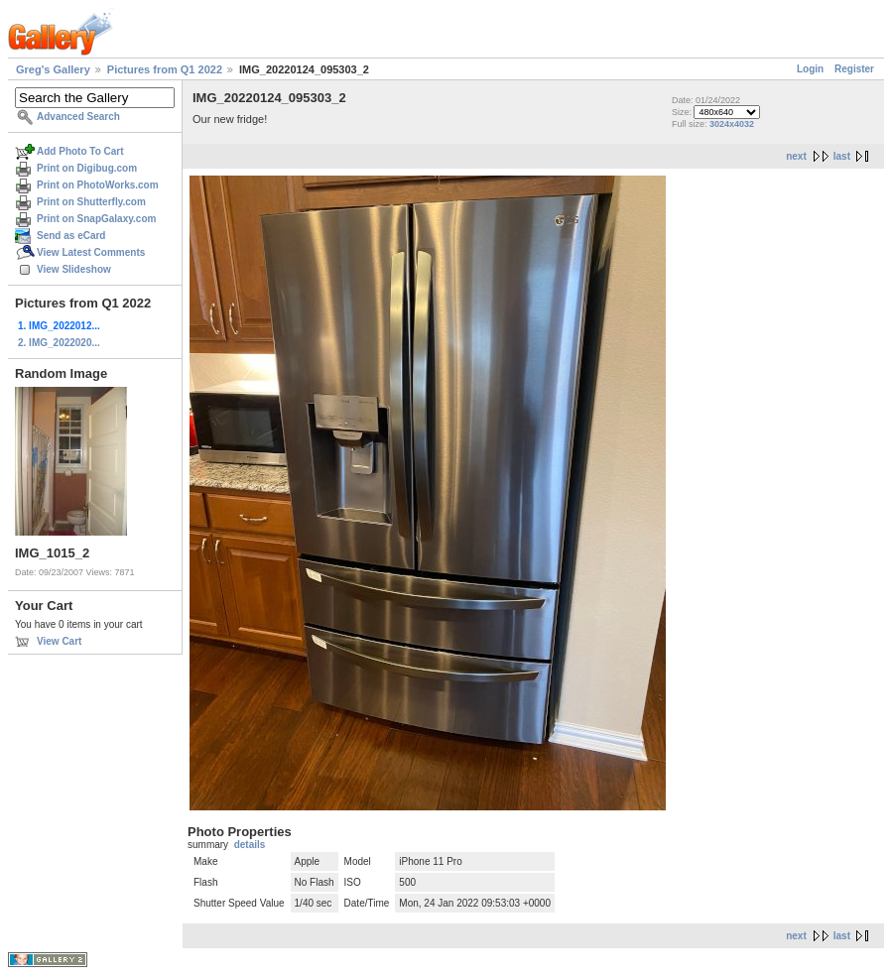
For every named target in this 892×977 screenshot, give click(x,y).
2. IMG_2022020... (59, 342)
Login (810, 68)
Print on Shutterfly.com (91, 201)
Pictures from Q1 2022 (164, 69)
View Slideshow (74, 269)
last (841, 156)
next (796, 156)
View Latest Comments (91, 252)
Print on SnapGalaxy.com (96, 218)
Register (854, 68)
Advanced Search (78, 116)
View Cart (59, 641)
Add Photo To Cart (80, 151)
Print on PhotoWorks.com (98, 185)
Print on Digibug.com (87, 168)
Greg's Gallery (53, 69)
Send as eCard (71, 235)
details (250, 844)
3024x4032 (731, 124)
